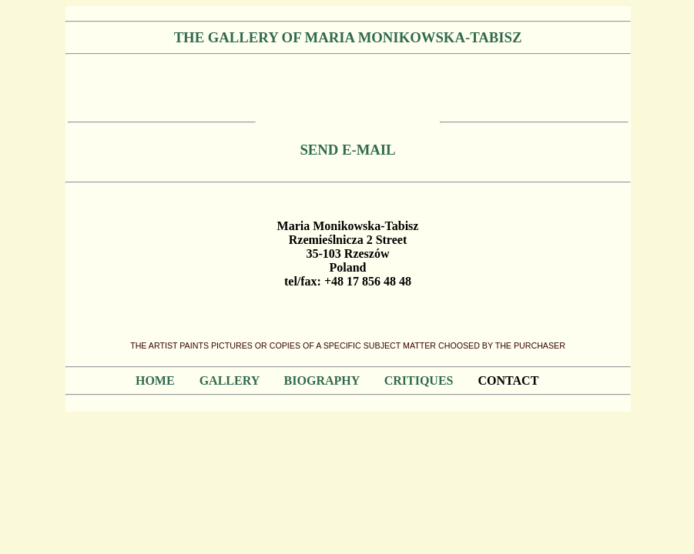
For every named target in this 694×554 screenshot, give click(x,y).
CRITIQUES (419, 380)
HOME (155, 380)
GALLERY (229, 380)
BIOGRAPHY (322, 380)
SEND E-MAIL (347, 150)
